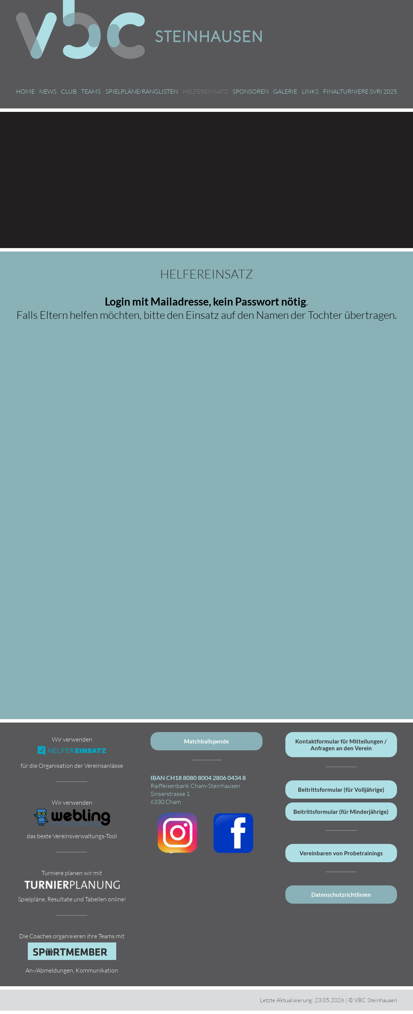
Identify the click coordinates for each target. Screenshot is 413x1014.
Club (69, 91)
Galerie (285, 91)
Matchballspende (206, 741)
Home (25, 91)
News (47, 91)
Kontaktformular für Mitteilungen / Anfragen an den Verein (341, 744)
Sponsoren (250, 91)
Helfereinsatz (205, 91)
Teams (91, 91)
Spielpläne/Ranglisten (142, 91)
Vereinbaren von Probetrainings (341, 853)
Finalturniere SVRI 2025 (360, 91)
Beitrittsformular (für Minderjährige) (341, 811)
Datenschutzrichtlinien (341, 894)
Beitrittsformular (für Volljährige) (341, 789)
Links (310, 91)
